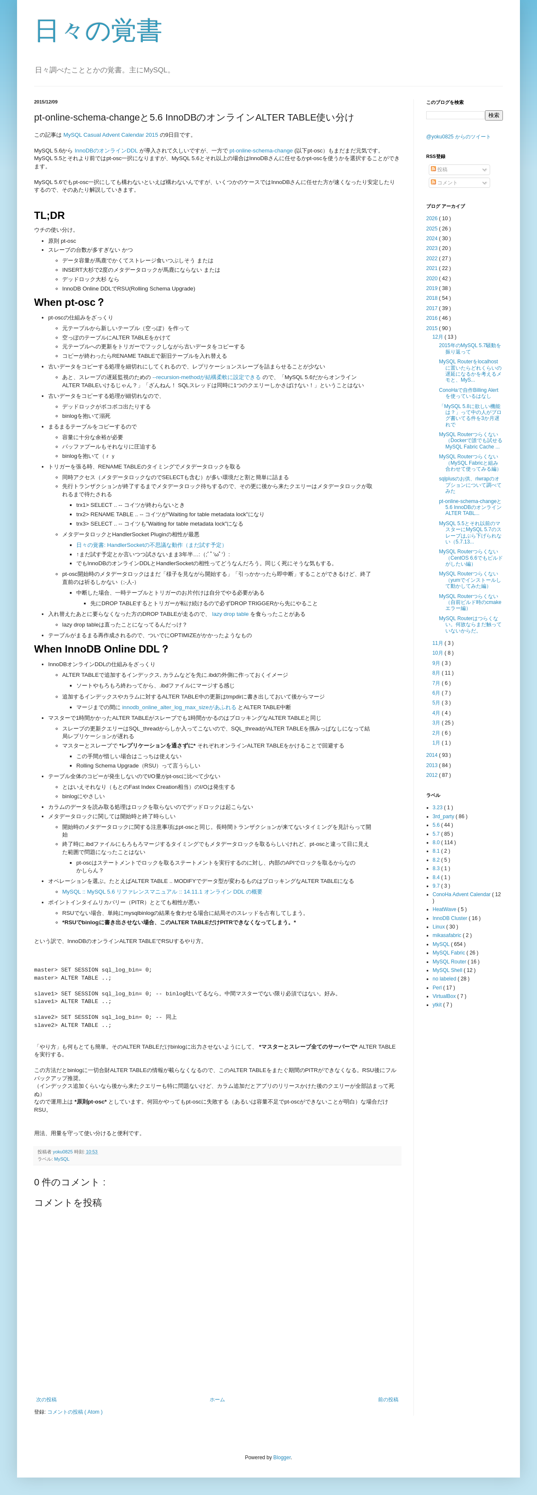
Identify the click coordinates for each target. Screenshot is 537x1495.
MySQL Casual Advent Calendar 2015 (111, 135)
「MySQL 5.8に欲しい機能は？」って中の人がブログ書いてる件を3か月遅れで (470, 415)
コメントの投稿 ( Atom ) (75, 1412)
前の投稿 (388, 1400)
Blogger (282, 1457)
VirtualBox (445, 996)
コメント (444, 183)
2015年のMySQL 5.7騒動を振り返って (470, 348)
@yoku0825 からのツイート (458, 137)
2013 (432, 765)
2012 (432, 775)
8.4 (437, 877)
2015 (432, 328)
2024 (432, 239)
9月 (437, 663)
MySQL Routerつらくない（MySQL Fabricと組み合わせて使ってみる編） (470, 463)
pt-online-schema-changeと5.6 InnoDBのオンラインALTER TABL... (470, 507)
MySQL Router (450, 962)
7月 (437, 683)
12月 (438, 337)
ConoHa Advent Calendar (462, 894)
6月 (437, 693)
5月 (437, 703)
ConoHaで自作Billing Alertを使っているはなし (468, 393)
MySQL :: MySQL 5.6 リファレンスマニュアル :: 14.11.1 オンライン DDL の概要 (162, 891)
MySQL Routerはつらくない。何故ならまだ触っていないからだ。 (470, 624)
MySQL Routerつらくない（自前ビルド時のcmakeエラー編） (470, 602)
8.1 (437, 851)
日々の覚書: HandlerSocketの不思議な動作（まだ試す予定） (151, 545)
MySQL (61, 1159)
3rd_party (444, 816)
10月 (438, 653)
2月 (437, 733)
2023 (432, 248)
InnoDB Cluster (451, 918)
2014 (432, 755)
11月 (438, 643)
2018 (432, 298)
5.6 (437, 825)
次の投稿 (46, 1400)
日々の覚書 (98, 30)
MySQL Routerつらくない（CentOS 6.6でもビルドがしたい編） (471, 558)
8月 (437, 673)
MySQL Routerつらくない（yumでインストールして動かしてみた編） (470, 580)
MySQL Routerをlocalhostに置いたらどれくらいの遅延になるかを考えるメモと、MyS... (470, 371)
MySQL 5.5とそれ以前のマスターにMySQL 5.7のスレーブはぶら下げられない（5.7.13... (470, 532)
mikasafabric (448, 935)
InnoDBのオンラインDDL (106, 150)
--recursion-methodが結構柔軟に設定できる (207, 377)
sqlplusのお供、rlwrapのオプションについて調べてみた (470, 485)
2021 (432, 268)
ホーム (217, 1400)
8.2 (437, 860)
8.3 (437, 868)
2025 (432, 229)
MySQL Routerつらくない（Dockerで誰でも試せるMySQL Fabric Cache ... (470, 440)
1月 (437, 743)
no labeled (445, 979)
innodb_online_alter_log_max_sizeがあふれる (179, 707)
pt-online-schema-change (261, 150)
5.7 (437, 834)
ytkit (438, 1005)
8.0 (437, 842)
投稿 (439, 169)
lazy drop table (230, 614)
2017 (432, 308)
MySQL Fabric (450, 953)
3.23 (438, 808)
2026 (432, 218)
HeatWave (445, 909)
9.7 (437, 886)
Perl (438, 988)
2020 (432, 279)
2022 (432, 259)
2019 (432, 288)
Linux (439, 927)
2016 (432, 318)
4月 (437, 713)
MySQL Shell (448, 970)
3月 (437, 723)
